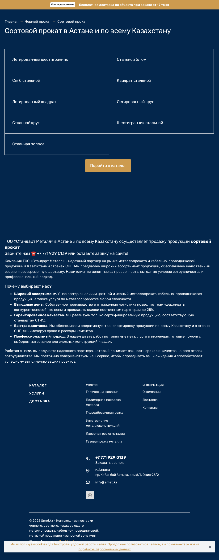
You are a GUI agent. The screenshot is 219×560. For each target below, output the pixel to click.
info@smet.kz (106, 482)
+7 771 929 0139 (110, 457)
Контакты (150, 407)
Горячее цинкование (102, 392)
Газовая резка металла (104, 441)
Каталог (38, 385)
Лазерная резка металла (105, 433)
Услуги (36, 393)
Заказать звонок (109, 462)
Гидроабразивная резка (104, 412)
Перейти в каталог (108, 165)
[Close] (209, 547)
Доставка (39, 401)
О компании (151, 392)
